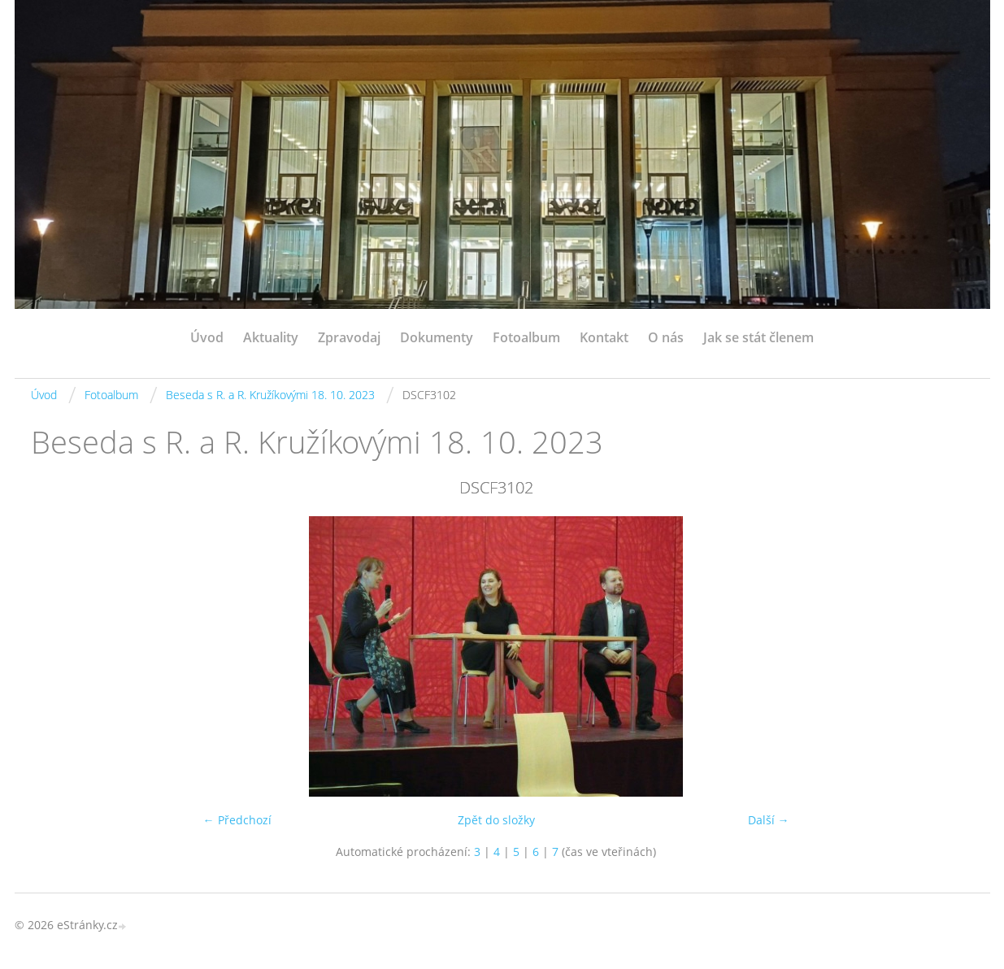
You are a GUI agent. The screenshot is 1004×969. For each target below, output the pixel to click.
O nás (666, 337)
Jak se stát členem (758, 337)
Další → (768, 820)
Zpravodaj (349, 337)
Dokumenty (436, 337)
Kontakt (604, 337)
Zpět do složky (496, 820)
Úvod (207, 337)
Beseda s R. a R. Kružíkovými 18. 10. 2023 (270, 394)
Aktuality (270, 337)
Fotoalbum (526, 337)
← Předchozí (237, 820)
